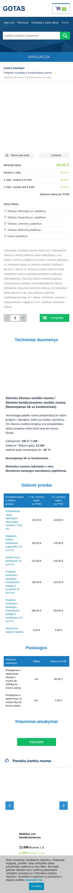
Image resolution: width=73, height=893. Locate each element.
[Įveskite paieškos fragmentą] (31, 36)
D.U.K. (65, 22)
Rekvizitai (23, 22)
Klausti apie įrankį (18, 155)
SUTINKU (36, 886)
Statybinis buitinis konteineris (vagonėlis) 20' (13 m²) (14, 543)
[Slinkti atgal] (9, 805)
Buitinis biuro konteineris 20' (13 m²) (14, 561)
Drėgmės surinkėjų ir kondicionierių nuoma (28, 72)
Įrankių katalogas (14, 68)
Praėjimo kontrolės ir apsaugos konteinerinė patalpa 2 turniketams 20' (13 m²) (14, 611)
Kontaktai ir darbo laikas (45, 22)
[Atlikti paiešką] (65, 36)
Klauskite (36, 742)
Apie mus (9, 22)
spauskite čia (33, 879)
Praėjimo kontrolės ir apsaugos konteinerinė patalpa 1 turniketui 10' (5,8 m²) (13, 582)
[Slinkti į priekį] (63, 805)
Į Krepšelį (54, 155)
